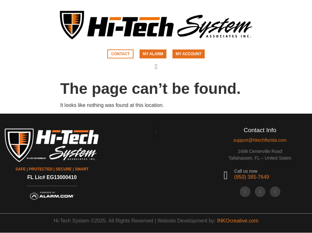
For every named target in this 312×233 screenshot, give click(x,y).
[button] (156, 67)
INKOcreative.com (238, 220)
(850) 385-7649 (251, 177)
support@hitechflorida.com (260, 140)
